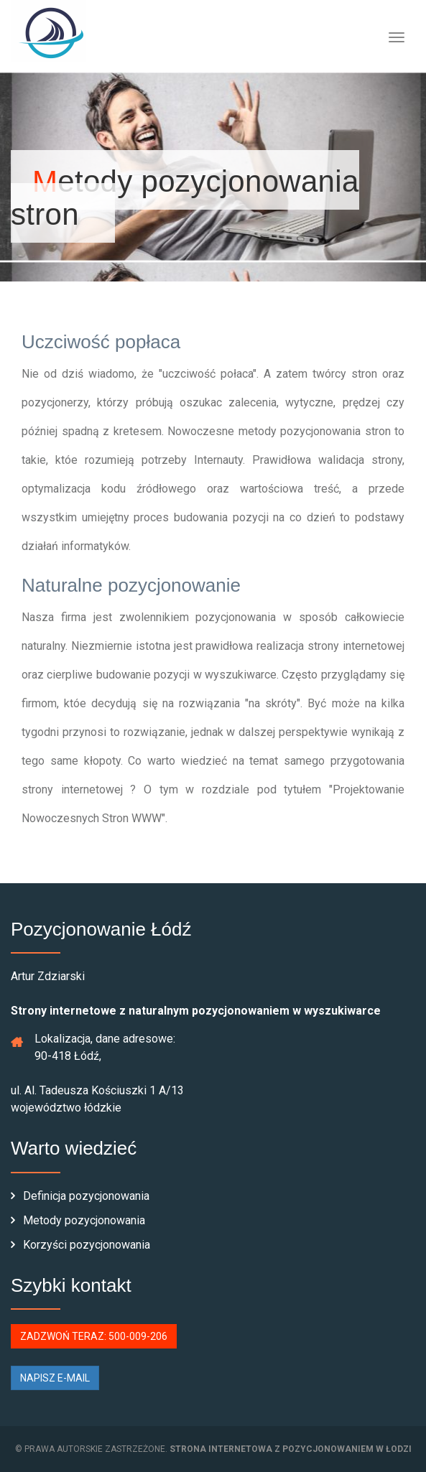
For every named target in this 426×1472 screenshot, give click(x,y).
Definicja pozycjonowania (80, 1196)
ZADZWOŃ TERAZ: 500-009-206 (93, 1336)
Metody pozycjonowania (78, 1220)
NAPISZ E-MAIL (55, 1378)
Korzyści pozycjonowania (80, 1245)
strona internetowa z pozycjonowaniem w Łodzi (291, 1449)
